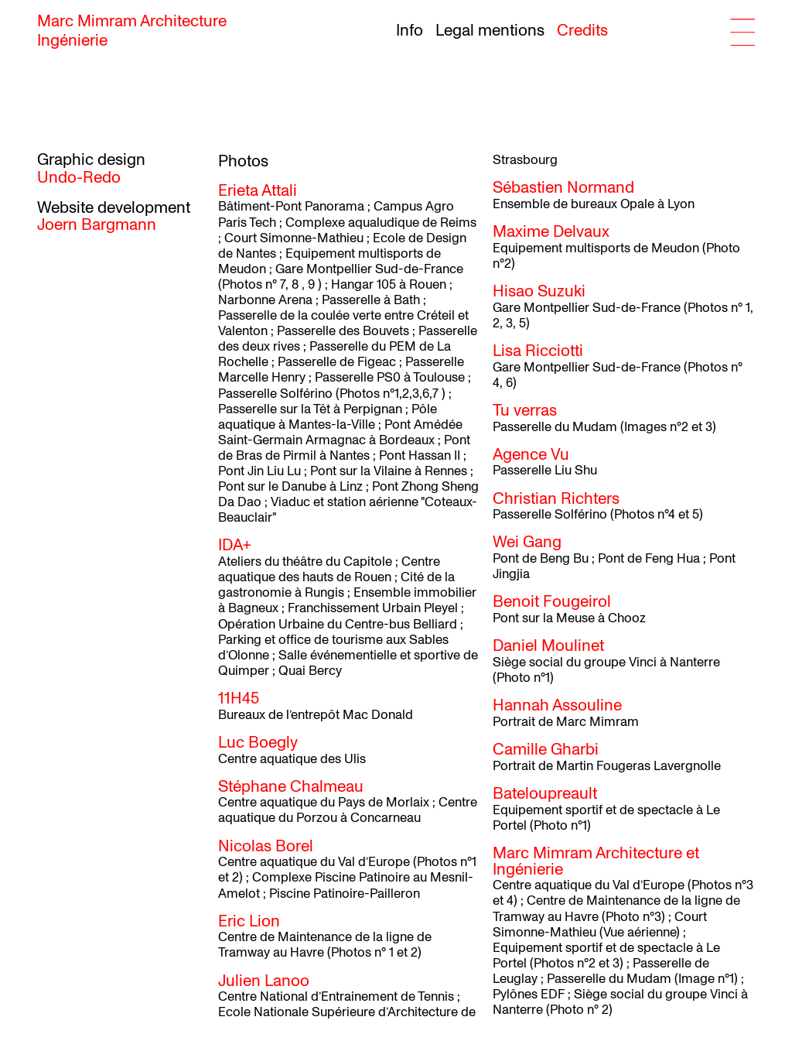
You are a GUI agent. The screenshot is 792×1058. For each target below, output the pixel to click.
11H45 (238, 698)
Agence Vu (531, 454)
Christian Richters (556, 499)
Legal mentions (489, 30)
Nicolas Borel (265, 846)
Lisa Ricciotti (538, 351)
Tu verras (525, 410)
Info (409, 30)
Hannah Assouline (557, 705)
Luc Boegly (258, 742)
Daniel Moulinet (548, 646)
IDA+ (234, 545)
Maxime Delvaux (551, 232)
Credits (582, 30)
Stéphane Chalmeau (291, 787)
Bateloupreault (545, 793)
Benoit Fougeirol (552, 602)
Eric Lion (249, 921)
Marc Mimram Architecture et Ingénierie (596, 861)
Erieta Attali (257, 191)
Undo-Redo (79, 177)
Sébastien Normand (563, 187)
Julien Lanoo (263, 981)
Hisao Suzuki (539, 291)
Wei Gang (527, 542)
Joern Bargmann (96, 225)
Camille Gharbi (546, 749)
